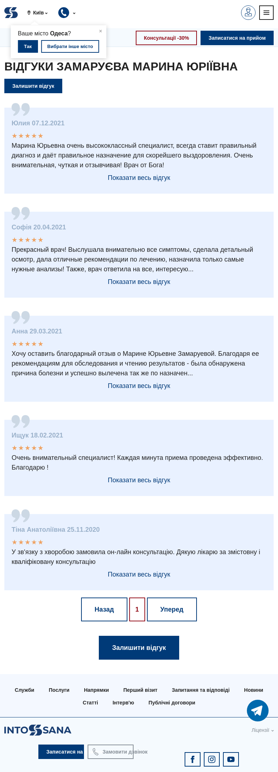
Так (27, 46)
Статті (90, 703)
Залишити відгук (33, 86)
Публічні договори (171, 703)
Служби (24, 690)
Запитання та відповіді (200, 690)
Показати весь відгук (139, 177)
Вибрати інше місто (70, 46)
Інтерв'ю (123, 703)
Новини (253, 690)
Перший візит (140, 690)
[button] (40, 12)
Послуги (59, 690)
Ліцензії (260, 730)
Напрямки (96, 690)
